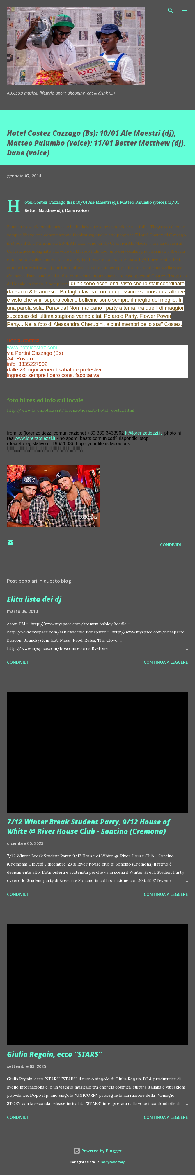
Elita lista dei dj (34, 599)
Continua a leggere (166, 662)
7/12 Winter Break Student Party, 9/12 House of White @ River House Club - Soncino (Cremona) (88, 826)
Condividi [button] (170, 544)
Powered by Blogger (97, 1150)
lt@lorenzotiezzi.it (143, 433)
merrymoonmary (113, 1162)
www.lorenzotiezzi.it (35, 438)
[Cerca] (170, 10)
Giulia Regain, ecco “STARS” (54, 1054)
